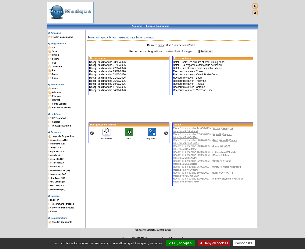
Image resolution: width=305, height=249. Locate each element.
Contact (150, 230)
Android (54, 122)
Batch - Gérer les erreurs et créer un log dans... (199, 62)
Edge (215, 173)
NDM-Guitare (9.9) (57, 174)
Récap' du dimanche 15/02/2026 (107, 71)
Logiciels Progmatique (157, 26)
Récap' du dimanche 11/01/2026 (107, 87)
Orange (233, 140)
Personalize (244, 243)
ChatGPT (225, 146)
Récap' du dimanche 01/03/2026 (107, 65)
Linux (53, 88)
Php (52, 70)
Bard (215, 140)
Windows (55, 92)
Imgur (216, 146)
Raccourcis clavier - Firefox (188, 83)
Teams (228, 161)
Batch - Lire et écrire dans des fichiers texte (197, 68)
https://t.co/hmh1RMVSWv (186, 182)
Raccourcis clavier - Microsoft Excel (193, 90)
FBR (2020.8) (55, 148)
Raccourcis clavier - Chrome (189, 87)
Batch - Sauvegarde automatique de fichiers (197, 65)
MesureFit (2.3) (56, 167)
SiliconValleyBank (222, 179)
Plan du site (139, 230)
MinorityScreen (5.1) (58, 140)
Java (53, 51)
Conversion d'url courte (61, 208)
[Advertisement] (172, 12)
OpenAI (217, 134)
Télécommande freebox (61, 204)
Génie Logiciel (58, 104)
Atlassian (238, 179)
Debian (225, 155)
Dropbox (227, 134)
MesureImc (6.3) (56, 163)
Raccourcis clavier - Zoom (187, 77)
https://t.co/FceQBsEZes (185, 137)
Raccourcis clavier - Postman (189, 80)
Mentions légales (163, 230)
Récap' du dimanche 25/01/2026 (107, 80)
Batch (53, 74)
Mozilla (216, 128)
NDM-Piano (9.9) (57, 186)
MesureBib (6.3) (56, 159)
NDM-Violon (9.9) (57, 189)
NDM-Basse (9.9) (57, 178)
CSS (52, 63)
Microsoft (236, 167)
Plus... (53, 78)
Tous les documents (60, 222)
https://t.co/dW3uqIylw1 (226, 152)
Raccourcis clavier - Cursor (188, 71)
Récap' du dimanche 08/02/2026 (107, 74)
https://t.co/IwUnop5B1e (185, 164)
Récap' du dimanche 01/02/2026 (107, 77)
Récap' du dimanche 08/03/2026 (107, 62)
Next (166, 133)
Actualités (137, 26)
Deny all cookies (214, 243)
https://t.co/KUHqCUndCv (186, 143)
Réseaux (55, 96)
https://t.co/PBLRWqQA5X (186, 176)
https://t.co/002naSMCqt (185, 149)
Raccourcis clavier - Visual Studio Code (195, 74)
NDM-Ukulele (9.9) (57, 182)
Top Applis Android (60, 126)
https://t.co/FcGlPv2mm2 (185, 131)
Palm (224, 128)
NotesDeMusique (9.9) (59, 170)
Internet (54, 100)
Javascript (55, 66)
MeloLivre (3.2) (56, 155)
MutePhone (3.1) (57, 144)
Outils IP (54, 200)
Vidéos (53, 211)
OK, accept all (180, 243)
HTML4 (54, 55)
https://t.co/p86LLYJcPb (185, 158)
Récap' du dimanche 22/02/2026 (107, 68)
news (161, 45)
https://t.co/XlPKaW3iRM (185, 170)
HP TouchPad (57, 118)
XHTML (54, 59)
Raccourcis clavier (60, 107)
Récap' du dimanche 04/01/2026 (107, 90)
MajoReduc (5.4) (57, 151)
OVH (222, 173)
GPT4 (230, 173)
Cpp (52, 47)
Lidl (231, 128)
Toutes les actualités (61, 37)
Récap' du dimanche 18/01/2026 (107, 83)
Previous (92, 133)
